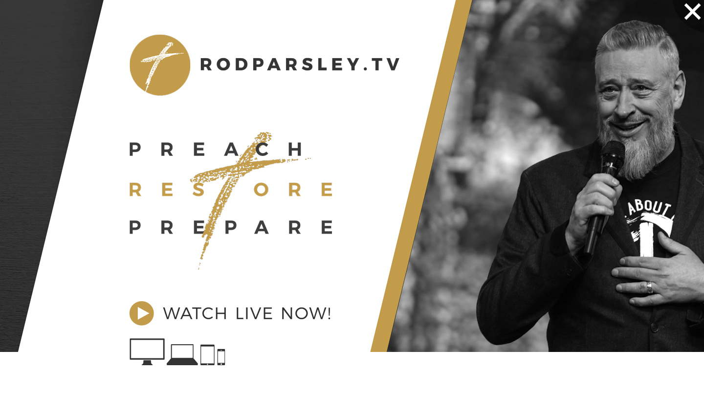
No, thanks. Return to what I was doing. (264, 386)
